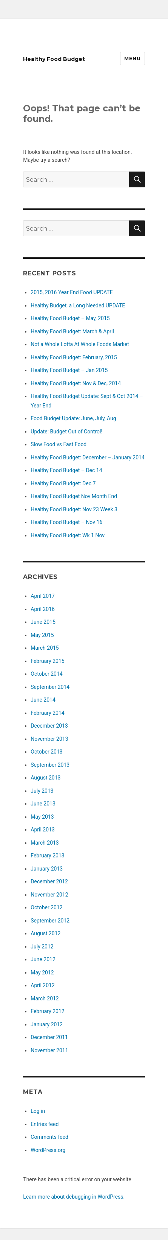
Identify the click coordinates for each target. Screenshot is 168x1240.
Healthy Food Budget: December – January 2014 (87, 457)
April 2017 (43, 596)
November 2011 (49, 1050)
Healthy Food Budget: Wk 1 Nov (68, 535)
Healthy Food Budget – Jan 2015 (69, 370)
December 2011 (49, 1037)
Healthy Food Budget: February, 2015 (74, 357)
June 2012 (43, 959)
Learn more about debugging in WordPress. (74, 1197)
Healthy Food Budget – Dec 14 (66, 470)
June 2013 (43, 804)
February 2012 (47, 1011)
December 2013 (49, 726)
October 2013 (46, 752)
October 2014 (46, 674)
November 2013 (49, 739)
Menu (132, 58)
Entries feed (45, 1124)
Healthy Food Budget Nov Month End (74, 496)
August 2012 (45, 933)
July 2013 (42, 791)
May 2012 (42, 973)
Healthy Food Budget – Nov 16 (66, 522)
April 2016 (43, 609)
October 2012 (46, 907)
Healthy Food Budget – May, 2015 (70, 318)
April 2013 (43, 830)
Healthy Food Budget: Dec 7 (63, 483)
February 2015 (47, 661)
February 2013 (47, 855)
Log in (38, 1111)
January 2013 (47, 869)
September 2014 (50, 687)
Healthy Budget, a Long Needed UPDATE (78, 305)
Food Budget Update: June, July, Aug (73, 418)
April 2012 (43, 985)
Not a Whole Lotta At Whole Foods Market (80, 344)
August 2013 (45, 778)
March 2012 (45, 998)
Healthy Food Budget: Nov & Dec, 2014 (76, 383)
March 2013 (45, 843)
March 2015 (45, 648)
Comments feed (49, 1137)
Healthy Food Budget (54, 59)
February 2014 (47, 713)
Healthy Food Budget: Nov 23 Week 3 (74, 509)
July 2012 (42, 947)
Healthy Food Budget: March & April (72, 331)
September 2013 (50, 765)
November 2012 (49, 895)
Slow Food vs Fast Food (58, 444)
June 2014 (43, 700)
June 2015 (43, 622)
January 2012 (47, 1024)
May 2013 (42, 817)
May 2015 (42, 635)
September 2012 (50, 921)
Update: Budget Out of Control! (66, 432)
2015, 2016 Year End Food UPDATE (72, 292)
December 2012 (49, 881)
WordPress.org (48, 1150)
